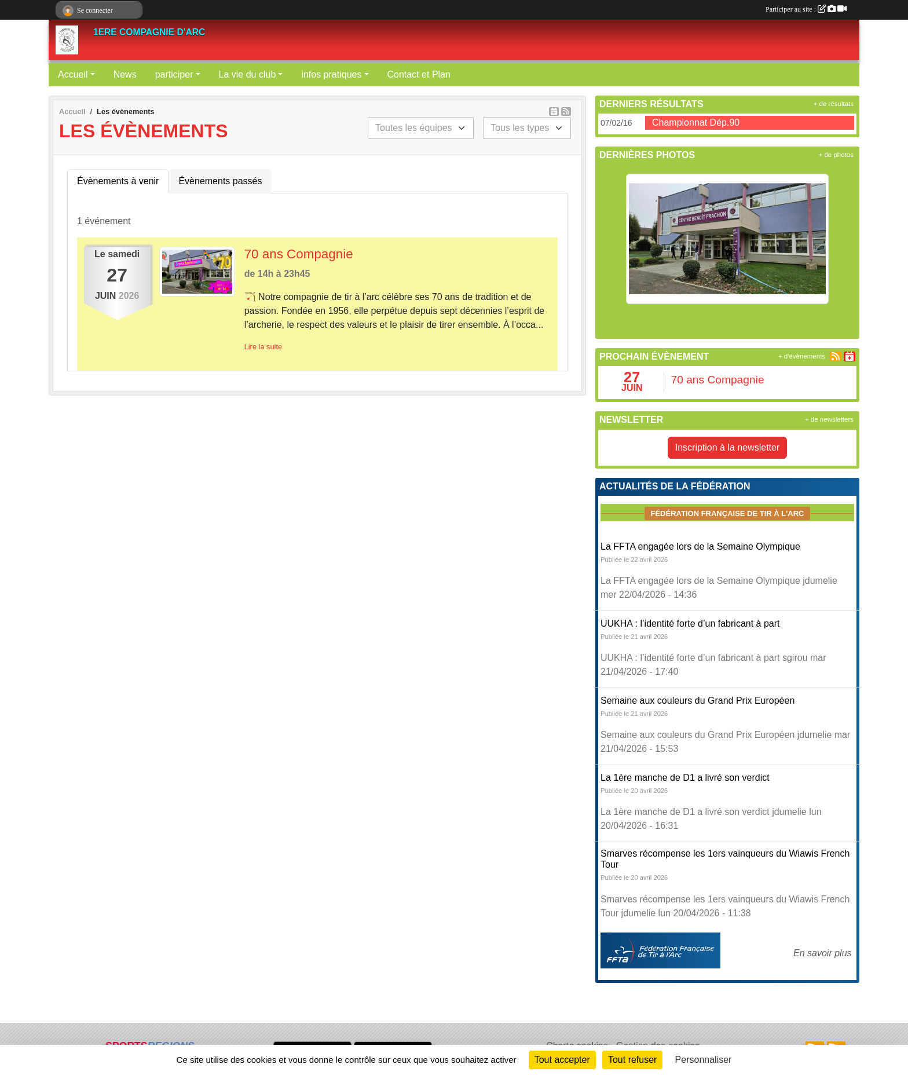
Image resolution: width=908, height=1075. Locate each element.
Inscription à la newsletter (727, 447)
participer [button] (174, 74)
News (125, 74)
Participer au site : (806, 9)
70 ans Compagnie (298, 254)
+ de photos (836, 154)
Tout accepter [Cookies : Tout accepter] (562, 1060)
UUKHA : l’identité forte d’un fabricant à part (690, 623)
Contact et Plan (419, 74)
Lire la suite (263, 346)
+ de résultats (834, 103)
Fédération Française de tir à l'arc (727, 513)
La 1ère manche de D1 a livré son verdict (685, 778)
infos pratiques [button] (331, 74)
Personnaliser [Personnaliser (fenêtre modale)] (703, 1060)
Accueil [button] (73, 74)
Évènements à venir (118, 181)
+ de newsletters (829, 419)
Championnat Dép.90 (695, 122)
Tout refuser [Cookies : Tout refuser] (632, 1060)
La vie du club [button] (247, 74)
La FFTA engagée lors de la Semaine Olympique (700, 546)
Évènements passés (220, 181)
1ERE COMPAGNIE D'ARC (149, 32)
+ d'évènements (801, 356)
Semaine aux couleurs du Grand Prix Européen (697, 700)
